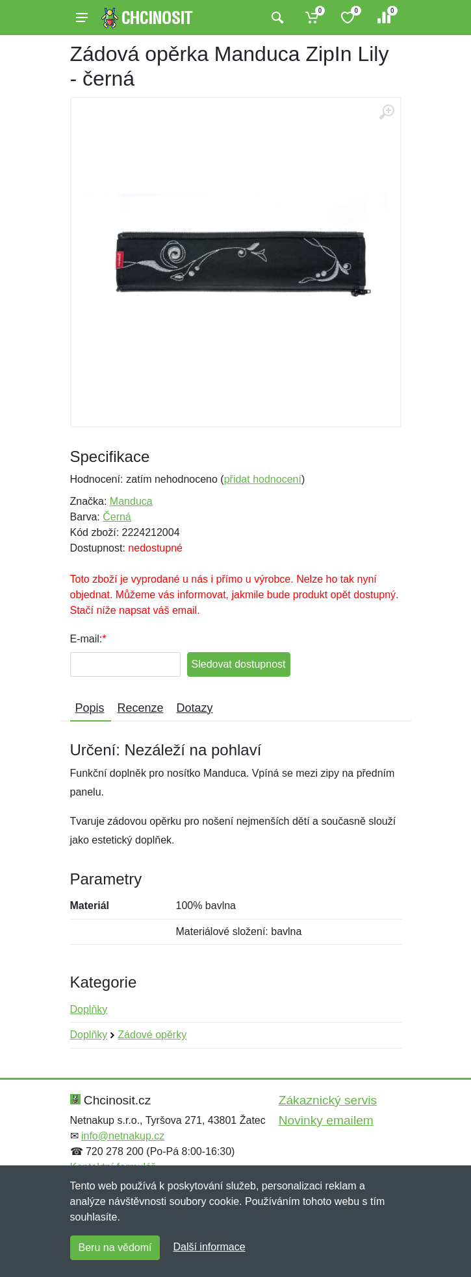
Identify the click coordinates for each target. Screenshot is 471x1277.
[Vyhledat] (276, 17)
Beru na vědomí (115, 1247)
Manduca (131, 501)
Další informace (209, 1246)
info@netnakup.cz (122, 1135)
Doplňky (89, 1009)
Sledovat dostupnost (239, 664)
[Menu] (82, 17)
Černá (117, 516)
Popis (90, 707)
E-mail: (86, 638)
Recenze (141, 707)
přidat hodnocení (262, 479)
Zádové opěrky (152, 1034)
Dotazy (195, 707)
